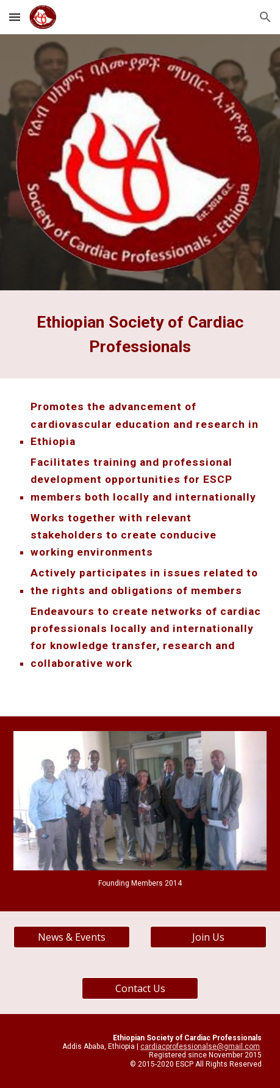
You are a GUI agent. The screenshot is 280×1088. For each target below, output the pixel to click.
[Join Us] (208, 937)
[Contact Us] (140, 988)
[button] (14, 17)
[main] (140, 334)
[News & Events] (71, 937)
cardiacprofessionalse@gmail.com (200, 1046)
